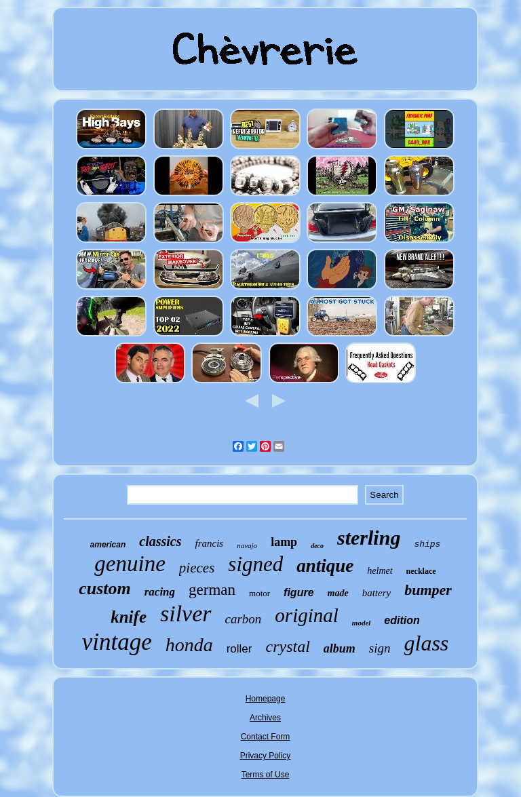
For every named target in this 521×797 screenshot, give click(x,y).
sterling (368, 537)
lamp (284, 542)
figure (298, 592)
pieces (196, 568)
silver (186, 613)
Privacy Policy (265, 755)
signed (255, 564)
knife (129, 617)
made (338, 593)
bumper (428, 589)
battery (376, 592)
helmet (379, 571)
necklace (421, 571)
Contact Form (265, 736)
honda (189, 644)
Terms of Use (266, 774)
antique (324, 566)
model (361, 623)
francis (209, 543)
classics (160, 541)
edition (401, 620)
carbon (243, 619)
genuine (129, 563)
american (108, 544)
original (306, 615)
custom (105, 588)
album (339, 648)
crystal (287, 646)
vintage (117, 642)
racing (159, 591)
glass (426, 643)
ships (427, 544)
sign (380, 648)
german (212, 589)
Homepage (266, 698)
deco (317, 545)
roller (239, 648)
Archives (265, 717)
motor (259, 593)
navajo (247, 545)
